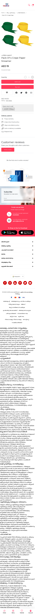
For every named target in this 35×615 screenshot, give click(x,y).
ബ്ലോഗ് (23, 304)
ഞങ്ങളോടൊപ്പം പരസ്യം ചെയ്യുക (21, 301)
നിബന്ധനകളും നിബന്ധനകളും (13, 319)
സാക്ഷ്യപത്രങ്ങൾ (17, 322)
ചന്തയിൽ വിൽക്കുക (8, 109)
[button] (29, 5)
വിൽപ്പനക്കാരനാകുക (14, 304)
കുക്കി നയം (21, 316)
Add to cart (18, 81)
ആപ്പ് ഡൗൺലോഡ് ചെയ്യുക (17, 307)
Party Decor (9, 100)
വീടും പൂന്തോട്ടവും (10, 12)
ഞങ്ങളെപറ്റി (6, 301)
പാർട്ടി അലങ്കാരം (21, 12)
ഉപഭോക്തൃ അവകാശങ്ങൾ (10, 310)
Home (2, 12)
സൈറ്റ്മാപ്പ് (26, 319)
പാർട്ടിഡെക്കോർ (6, 55)
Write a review (8, 149)
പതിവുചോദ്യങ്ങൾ (11, 313)
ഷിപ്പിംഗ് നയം (13, 316)
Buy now (17, 87)
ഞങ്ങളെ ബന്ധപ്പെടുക (25, 310)
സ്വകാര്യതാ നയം (22, 313)
